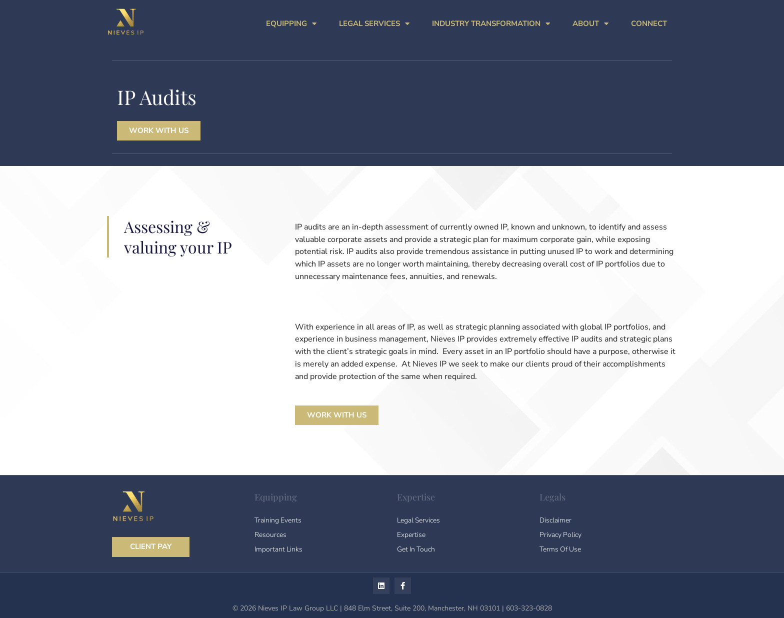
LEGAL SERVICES (374, 23)
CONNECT (649, 23)
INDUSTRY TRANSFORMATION (491, 23)
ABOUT (590, 23)
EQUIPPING (291, 23)
